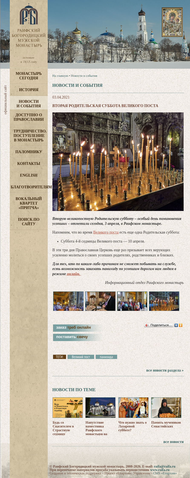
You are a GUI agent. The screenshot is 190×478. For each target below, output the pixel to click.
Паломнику (28, 152)
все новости (173, 442)
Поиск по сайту (29, 221)
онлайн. (73, 274)
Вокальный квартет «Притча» (29, 203)
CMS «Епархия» (165, 473)
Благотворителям (29, 187)
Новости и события (29, 103)
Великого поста (106, 232)
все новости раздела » (165, 370)
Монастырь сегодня (29, 75)
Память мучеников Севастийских (166, 424)
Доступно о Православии (29, 117)
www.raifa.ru (160, 470)
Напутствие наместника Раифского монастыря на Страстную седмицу (96, 432)
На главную (60, 75)
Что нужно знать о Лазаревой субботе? (132, 426)
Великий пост (81, 357)
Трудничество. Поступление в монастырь (30, 135)
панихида (106, 357)
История (28, 90)
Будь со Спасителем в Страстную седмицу (63, 428)
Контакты (28, 163)
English (28, 175)
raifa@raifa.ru (165, 466)
